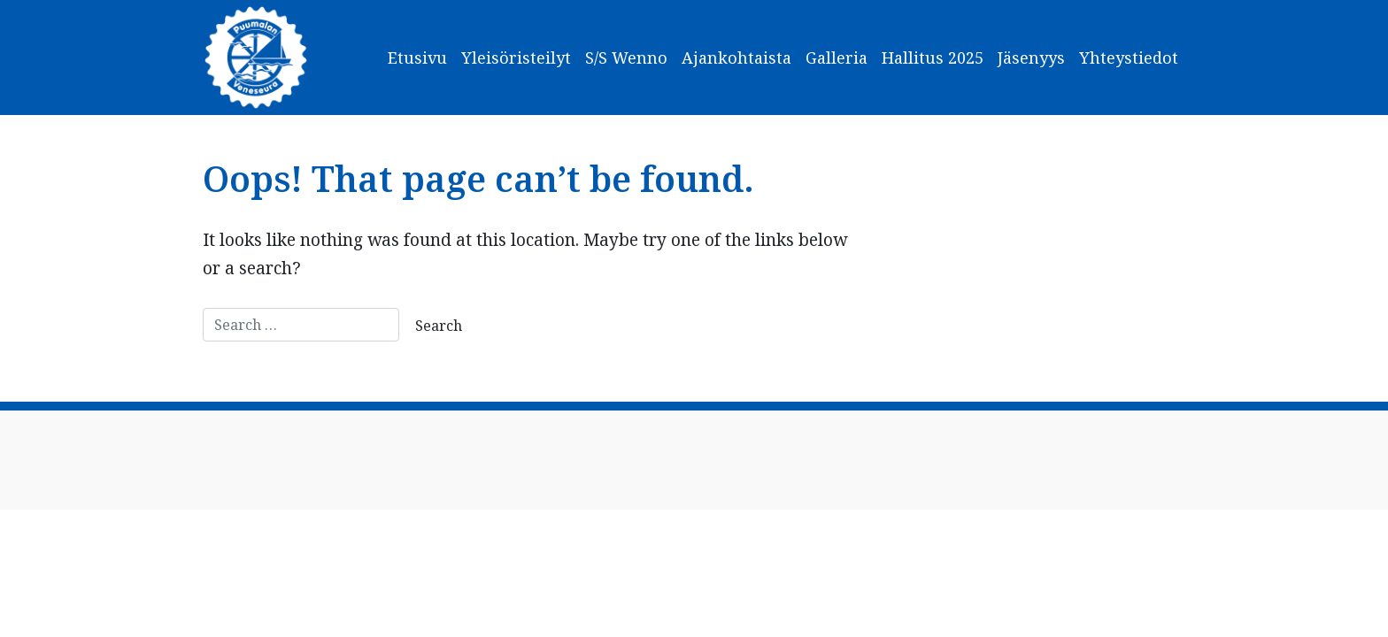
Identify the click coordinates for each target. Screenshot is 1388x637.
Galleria (837, 57)
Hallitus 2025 (932, 57)
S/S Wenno (626, 57)
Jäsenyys (1031, 57)
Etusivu (417, 57)
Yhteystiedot (1128, 57)
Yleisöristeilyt (516, 57)
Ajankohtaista (736, 57)
